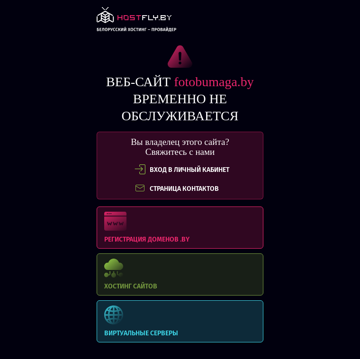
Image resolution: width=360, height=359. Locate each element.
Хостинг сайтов (180, 274)
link (136, 22)
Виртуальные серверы (180, 321)
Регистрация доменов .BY (180, 227)
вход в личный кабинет (182, 169)
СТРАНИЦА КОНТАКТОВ (177, 188)
